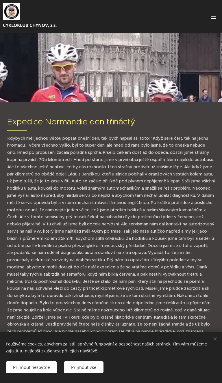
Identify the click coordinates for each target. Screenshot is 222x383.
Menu (213, 16)
